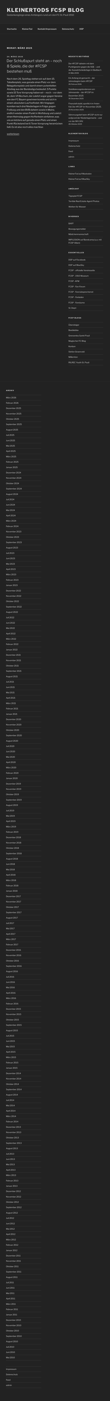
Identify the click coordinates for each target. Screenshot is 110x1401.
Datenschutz (68, 29)
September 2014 (14, 1089)
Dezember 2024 (13, 472)
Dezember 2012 (13, 1191)
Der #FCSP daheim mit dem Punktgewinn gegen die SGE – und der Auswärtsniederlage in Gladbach (84, 66)
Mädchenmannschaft (78, 234)
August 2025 (12, 429)
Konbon (71, 346)
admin (71, 156)
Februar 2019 (12, 832)
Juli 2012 (10, 1218)
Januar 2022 (11, 649)
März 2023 (11, 574)
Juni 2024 (10, 504)
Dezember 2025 (13, 408)
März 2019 (11, 826)
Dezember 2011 (13, 1255)
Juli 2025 (10, 435)
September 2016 (14, 966)
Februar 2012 (12, 1245)
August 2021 (12, 676)
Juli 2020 (10, 746)
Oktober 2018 (12, 848)
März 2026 (11, 397)
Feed (70, 151)
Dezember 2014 (13, 1073)
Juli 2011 (10, 1282)
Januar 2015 (11, 1068)
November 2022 (13, 596)
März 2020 (11, 767)
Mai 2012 (10, 1229)
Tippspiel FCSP (75, 196)
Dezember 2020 (13, 719)
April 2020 (11, 762)
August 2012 (12, 1213)
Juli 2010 (10, 1347)
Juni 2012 (10, 1223)
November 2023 (13, 531)
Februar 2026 (12, 403)
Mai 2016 (10, 987)
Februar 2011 (12, 1309)
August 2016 (12, 971)
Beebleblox (73, 330)
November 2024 (13, 478)
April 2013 (10, 1170)
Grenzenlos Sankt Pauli (79, 335)
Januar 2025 (12, 467)
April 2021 (10, 698)
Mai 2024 (10, 510)
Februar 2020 (12, 773)
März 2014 (11, 1116)
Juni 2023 (10, 558)
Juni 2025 (10, 440)
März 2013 (11, 1175)
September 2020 (14, 735)
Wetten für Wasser (77, 206)
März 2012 (11, 1239)
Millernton (73, 357)
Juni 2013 (10, 1159)
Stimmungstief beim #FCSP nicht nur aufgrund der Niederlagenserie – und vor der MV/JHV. (85, 117)
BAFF (71, 223)
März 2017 (11, 939)
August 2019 (12, 805)
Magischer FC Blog (77, 341)
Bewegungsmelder (77, 229)
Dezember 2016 (13, 950)
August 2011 (12, 1277)
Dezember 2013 (13, 1127)
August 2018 (12, 858)
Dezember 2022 (13, 590)
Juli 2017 (10, 923)
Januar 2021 (11, 714)
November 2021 (13, 660)
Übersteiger (73, 325)
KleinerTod (27, 29)
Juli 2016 (10, 977)
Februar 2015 (12, 1062)
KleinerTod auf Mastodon (80, 173)
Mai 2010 (10, 1357)
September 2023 (14, 542)
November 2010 (13, 1325)
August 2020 (12, 741)
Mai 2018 (10, 869)
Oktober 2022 (12, 601)
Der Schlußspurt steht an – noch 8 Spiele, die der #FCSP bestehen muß (34, 66)
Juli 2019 (10, 810)
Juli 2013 (10, 1154)
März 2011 (11, 1304)
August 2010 (12, 1341)
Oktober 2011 (12, 1266)
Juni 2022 (10, 623)
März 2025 (11, 456)
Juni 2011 (10, 1288)
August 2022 (12, 612)
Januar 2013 (11, 1186)
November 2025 (13, 413)
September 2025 (14, 424)
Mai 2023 (10, 564)
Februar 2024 (12, 526)
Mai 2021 (10, 692)
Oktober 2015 (12, 1019)
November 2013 (13, 1132)
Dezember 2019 (13, 783)
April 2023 (11, 569)
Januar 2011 (11, 1314)
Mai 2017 (10, 928)
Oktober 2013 (12, 1137)
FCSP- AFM (73, 281)
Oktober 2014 (12, 1084)
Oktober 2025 (12, 419)
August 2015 (12, 1030)
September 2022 (14, 606)
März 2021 (11, 703)
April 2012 (10, 1234)
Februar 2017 (12, 944)
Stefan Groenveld (76, 351)
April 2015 (10, 1052)
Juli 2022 (10, 617)
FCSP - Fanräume (76, 302)
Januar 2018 (11, 891)
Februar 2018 (12, 885)
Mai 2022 (10, 628)
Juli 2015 (10, 1036)
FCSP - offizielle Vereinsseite (81, 270)
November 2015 (13, 1014)
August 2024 (12, 494)
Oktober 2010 (12, 1330)
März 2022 (11, 639)
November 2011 (13, 1261)
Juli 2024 (10, 499)
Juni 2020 (10, 751)
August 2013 (12, 1148)
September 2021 (13, 671)
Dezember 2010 (13, 1320)
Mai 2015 (10, 1046)
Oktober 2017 (12, 907)
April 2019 (10, 821)
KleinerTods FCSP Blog (45, 10)
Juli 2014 (10, 1100)
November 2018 (13, 842)
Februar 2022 (12, 644)
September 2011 (13, 1271)
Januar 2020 (12, 778)
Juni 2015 (10, 1041)
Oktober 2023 (12, 537)
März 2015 (11, 1057)
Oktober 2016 (12, 960)
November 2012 (13, 1196)
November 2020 (13, 724)
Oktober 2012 (12, 1202)
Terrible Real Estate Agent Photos (83, 201)
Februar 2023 (12, 580)
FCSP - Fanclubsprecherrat (80, 292)
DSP (81, 29)
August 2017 (12, 917)
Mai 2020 (10, 757)
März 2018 (11, 880)
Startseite (12, 29)
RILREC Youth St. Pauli (78, 362)
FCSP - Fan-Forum (76, 286)
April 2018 (10, 875)
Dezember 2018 (13, 837)
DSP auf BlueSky (76, 265)
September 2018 (14, 853)
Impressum (73, 140)
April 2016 (10, 993)
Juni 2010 (10, 1352)
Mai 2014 (10, 1105)
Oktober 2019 (12, 794)
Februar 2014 (12, 1121)
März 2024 (11, 521)
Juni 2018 (10, 864)
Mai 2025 (10, 446)
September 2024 (14, 488)
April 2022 (10, 633)
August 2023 (12, 547)
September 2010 (14, 1336)
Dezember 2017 (13, 896)
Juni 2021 (10, 687)
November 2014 (13, 1078)
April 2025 (11, 451)
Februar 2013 (12, 1180)
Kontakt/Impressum (47, 29)
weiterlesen (13, 134)
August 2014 (12, 1094)
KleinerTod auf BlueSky (79, 179)
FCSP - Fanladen (76, 297)
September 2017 (13, 912)
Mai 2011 (10, 1293)
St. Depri (72, 308)
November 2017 (13, 901)
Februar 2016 (12, 1003)
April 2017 (10, 934)
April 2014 (10, 1111)
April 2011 (10, 1298)
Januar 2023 (12, 585)
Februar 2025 (12, 462)
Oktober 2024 (12, 483)
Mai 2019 (10, 816)
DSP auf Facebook (77, 259)
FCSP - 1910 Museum (78, 276)
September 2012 (13, 1207)
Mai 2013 (10, 1164)
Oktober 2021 (12, 665)
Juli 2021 (10, 681)
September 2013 (14, 1143)
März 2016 (11, 998)
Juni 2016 (10, 982)
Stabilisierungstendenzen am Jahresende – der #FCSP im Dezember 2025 (81, 92)
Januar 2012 (11, 1250)
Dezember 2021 (13, 655)
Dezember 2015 (13, 1009)
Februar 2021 (12, 708)
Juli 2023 (10, 553)
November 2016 (13, 955)
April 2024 (11, 515)
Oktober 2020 (12, 730)
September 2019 (14, 800)
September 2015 (14, 1025)
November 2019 (13, 789)
